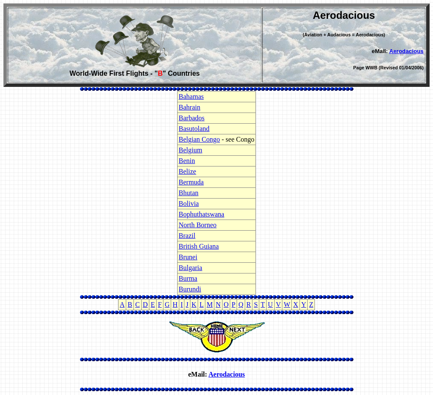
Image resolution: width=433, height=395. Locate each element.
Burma (188, 278)
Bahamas (191, 96)
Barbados (192, 118)
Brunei (188, 257)
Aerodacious (406, 51)
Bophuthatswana (202, 214)
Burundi (190, 289)
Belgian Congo (199, 139)
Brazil (187, 235)
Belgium (190, 150)
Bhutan (189, 192)
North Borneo (197, 225)
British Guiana (199, 246)
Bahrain (190, 107)
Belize (187, 171)
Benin (187, 160)
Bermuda (191, 182)
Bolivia (189, 203)
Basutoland (194, 128)
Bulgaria (190, 267)
